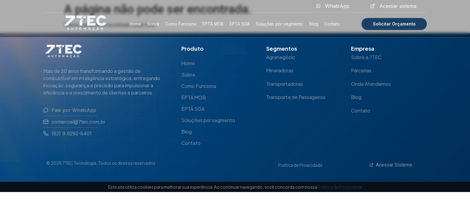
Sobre (153, 23)
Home (135, 23)
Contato (332, 23)
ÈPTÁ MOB (213, 23)
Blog (313, 23)
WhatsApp (337, 6)
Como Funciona (180, 23)
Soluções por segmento (279, 23)
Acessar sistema (397, 6)
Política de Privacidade (300, 165)
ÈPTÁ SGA (240, 23)
